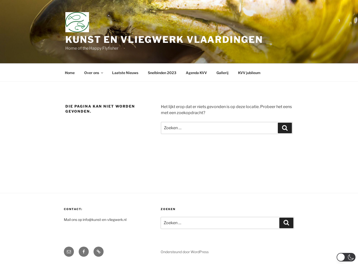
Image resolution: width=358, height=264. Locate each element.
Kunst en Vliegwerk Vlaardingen (164, 39)
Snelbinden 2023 (162, 73)
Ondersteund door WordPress (185, 252)
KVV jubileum (249, 73)
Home (70, 73)
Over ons (94, 73)
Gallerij (222, 73)
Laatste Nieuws (125, 73)
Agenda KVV (196, 73)
